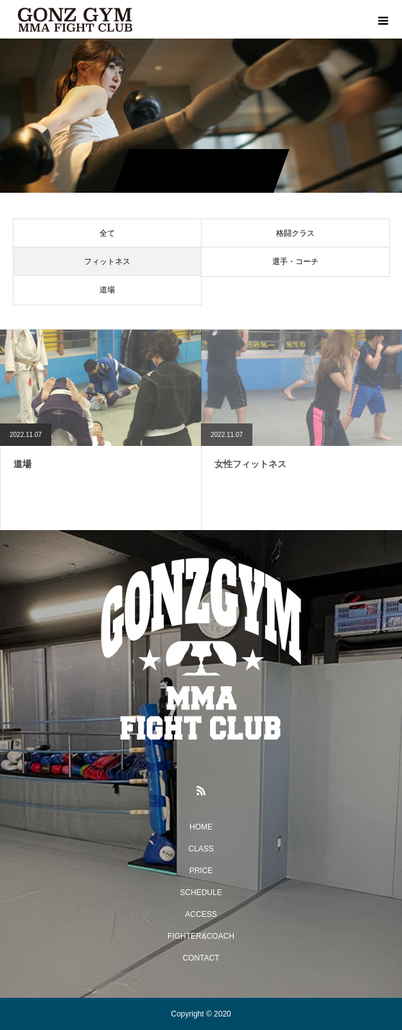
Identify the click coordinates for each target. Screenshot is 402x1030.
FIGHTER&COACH (201, 936)
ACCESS (200, 914)
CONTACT (200, 958)
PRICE (201, 870)
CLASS (200, 848)
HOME (201, 826)
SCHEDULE (201, 892)
